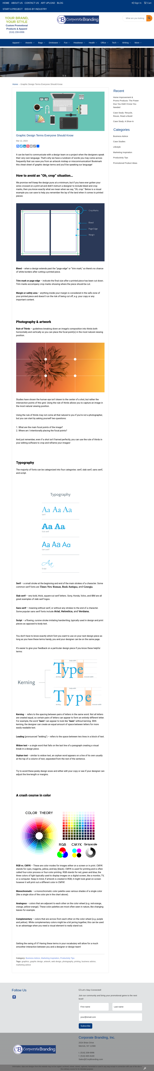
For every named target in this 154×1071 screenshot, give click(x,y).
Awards (30, 42)
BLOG (60, 3)
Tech (115, 42)
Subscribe (85, 1026)
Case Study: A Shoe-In (123, 121)
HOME (6, 3)
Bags (41, 42)
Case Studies (119, 141)
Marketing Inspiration (50, 958)
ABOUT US (17, 3)
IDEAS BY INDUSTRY (36, 9)
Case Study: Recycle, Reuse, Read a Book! (123, 114)
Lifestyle (117, 147)
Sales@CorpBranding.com (91, 1059)
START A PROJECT (13, 9)
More (138, 42)
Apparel (17, 42)
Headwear (79, 42)
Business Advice (33, 958)
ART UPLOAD (48, 3)
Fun (67, 42)
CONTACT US (32, 3)
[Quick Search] (134, 18)
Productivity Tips (67, 958)
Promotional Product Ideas (125, 163)
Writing (126, 42)
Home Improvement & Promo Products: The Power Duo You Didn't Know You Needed (126, 102)
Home (15, 84)
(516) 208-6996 (87, 1053)
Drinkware (54, 42)
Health (93, 42)
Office (104, 42)
